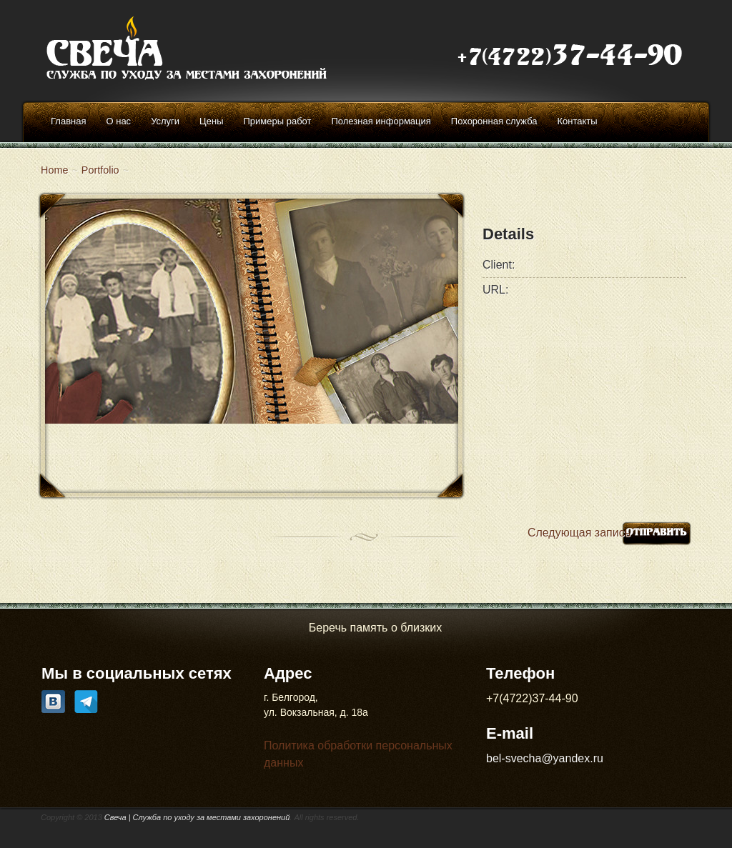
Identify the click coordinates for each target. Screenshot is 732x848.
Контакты (578, 121)
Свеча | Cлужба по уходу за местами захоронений (197, 817)
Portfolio (100, 170)
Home (54, 170)
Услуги (165, 121)
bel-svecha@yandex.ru (544, 758)
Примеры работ (277, 121)
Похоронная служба (494, 121)
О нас (118, 121)
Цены (211, 121)
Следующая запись (579, 533)
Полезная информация (380, 121)
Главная (68, 121)
